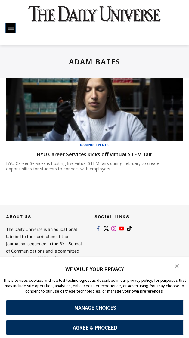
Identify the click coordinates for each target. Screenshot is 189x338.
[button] (177, 266)
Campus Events (94, 145)
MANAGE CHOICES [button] (95, 307)
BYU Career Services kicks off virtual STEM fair (94, 154)
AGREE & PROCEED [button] (95, 327)
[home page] (94, 17)
